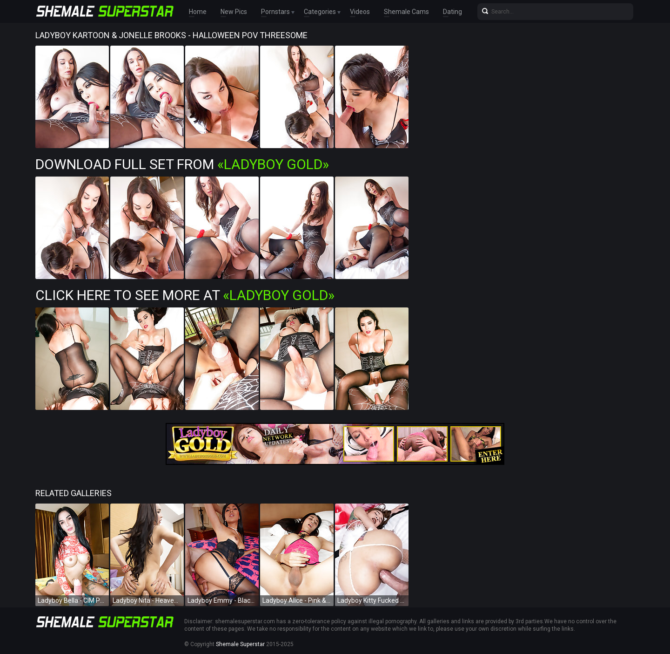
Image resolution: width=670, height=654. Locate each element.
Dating (452, 11)
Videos (360, 11)
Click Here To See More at (185, 295)
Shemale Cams (406, 11)
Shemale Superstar (240, 644)
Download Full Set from (182, 164)
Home (198, 11)
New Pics (234, 11)
